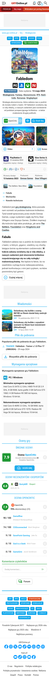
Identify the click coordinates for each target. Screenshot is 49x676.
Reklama (42, 670)
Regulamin (18, 666)
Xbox (39, 609)
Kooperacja (24, 618)
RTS (38, 95)
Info (10, 38)
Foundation (15, 227)
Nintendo (20, 613)
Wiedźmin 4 (36, 629)
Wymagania (16, 43)
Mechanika (11, 197)
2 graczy (42, 613)
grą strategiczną (23, 207)
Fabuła (9, 193)
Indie (13, 98)
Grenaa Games (26, 178)
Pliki (39, 38)
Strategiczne (30, 33)
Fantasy (18, 95)
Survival (32, 613)
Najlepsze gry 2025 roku (18, 629)
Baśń (43, 95)
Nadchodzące (22, 609)
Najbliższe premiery (24, 634)
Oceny (31, 38)
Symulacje (37, 603)
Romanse (21, 98)
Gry (21, 33)
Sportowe (25, 603)
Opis (16, 38)
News (23, 38)
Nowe (10, 609)
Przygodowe (12, 603)
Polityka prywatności (11, 670)
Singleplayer (32, 98)
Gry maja (17, 9)
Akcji (23, 599)
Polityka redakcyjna (33, 666)
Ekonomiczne (29, 95)
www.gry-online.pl (9, 33)
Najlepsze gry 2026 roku (37, 625)
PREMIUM (7, 9)
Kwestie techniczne (14, 200)
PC (32, 609)
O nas (9, 666)
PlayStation (8, 613)
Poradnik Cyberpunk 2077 (13, 625)
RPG (16, 599)
